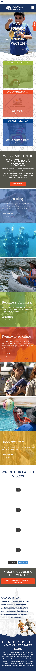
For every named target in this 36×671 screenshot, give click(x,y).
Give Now (6, 354)
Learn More (18, 184)
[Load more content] (12, 562)
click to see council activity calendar (18, 581)
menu (33, 7)
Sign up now (18, 83)
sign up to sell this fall (18, 141)
